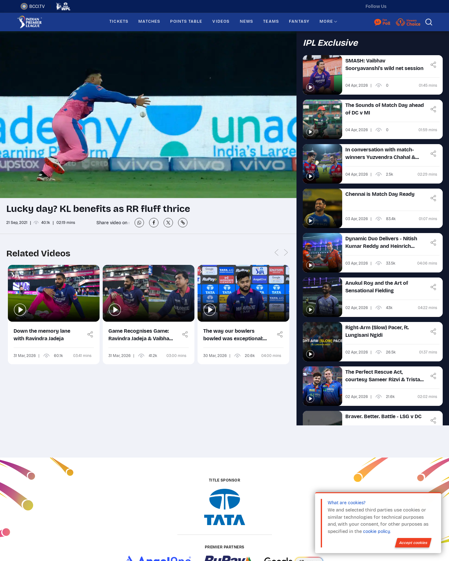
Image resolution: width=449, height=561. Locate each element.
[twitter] (397, 6)
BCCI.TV (32, 6)
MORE (326, 21)
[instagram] (411, 6)
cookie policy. (377, 531)
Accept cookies (413, 543)
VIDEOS (220, 21)
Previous (277, 253)
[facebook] (424, 6)
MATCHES (149, 21)
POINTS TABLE (186, 21)
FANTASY (299, 21)
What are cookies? (347, 502)
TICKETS (118, 21)
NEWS (246, 21)
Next (286, 253)
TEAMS (271, 21)
